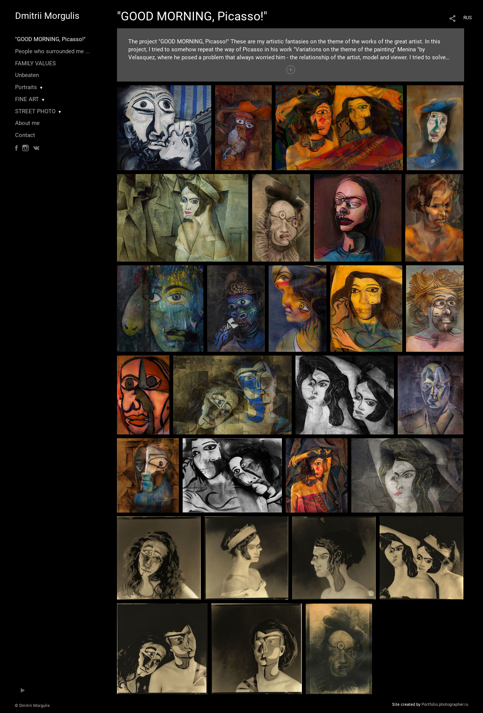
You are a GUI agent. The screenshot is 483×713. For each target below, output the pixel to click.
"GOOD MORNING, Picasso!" (50, 39)
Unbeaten (27, 75)
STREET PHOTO (35, 111)
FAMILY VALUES (35, 63)
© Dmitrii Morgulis (32, 705)
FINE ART (27, 99)
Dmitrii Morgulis (47, 16)
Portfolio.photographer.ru (444, 704)
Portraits (26, 87)
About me (27, 123)
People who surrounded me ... (52, 51)
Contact (25, 135)
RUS (467, 17)
